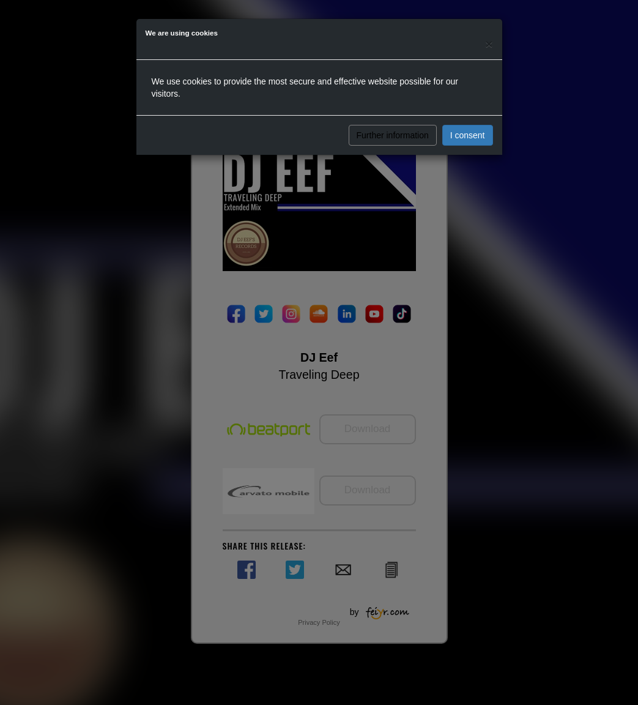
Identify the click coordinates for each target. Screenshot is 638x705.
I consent (467, 135)
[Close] (488, 43)
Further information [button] (393, 135)
